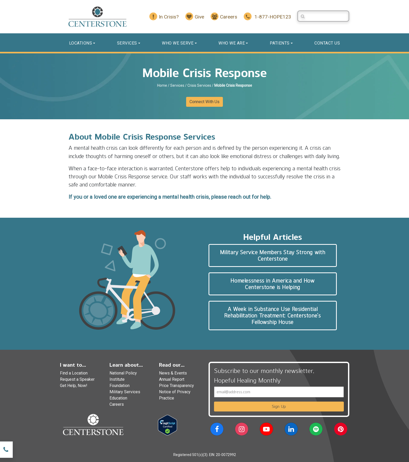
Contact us (327, 43)
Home (162, 85)
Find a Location (74, 373)
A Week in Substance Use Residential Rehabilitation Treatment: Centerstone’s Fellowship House (272, 315)
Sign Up (279, 406)
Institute (117, 379)
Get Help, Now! (73, 385)
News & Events (173, 373)
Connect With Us (204, 101)
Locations (80, 43)
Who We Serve (177, 43)
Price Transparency (176, 385)
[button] (217, 430)
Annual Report (171, 379)
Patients (280, 43)
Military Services (124, 391)
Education (118, 398)
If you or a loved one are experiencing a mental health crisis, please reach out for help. (170, 197)
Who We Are (231, 43)
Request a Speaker (77, 379)
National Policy (123, 373)
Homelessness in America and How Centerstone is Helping (272, 283)
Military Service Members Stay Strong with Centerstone (272, 255)
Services (127, 43)
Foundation (119, 385)
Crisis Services (199, 85)
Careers (116, 404)
